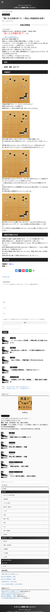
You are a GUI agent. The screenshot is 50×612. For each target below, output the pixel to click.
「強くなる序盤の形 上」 (11, 37)
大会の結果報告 (7, 560)
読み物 (5, 534)
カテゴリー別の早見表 (9, 495)
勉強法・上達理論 (8, 537)
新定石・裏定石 (7, 507)
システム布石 (6, 503)
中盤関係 (5, 549)
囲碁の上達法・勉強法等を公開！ (25, 609)
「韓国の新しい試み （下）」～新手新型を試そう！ (18, 388)
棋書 (8, 276)
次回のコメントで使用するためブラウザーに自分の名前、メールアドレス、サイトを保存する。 (25, 319)
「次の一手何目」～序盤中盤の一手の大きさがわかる (26, 360)
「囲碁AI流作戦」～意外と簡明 (18, 466)
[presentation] (11, 327)
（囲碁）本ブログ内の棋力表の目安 (10, 593)
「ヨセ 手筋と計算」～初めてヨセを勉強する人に (17, 386)
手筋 (4, 522)
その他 (5, 557)
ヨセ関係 (5, 553)
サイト (4, 313)
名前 (4, 302)
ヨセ (4, 526)
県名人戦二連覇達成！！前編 (18, 456)
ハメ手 (5, 510)
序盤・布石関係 (7, 545)
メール (4, 307)
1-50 (4, 566)
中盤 (4, 514)
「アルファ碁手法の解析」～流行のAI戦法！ (23, 476)
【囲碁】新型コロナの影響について (20, 437)
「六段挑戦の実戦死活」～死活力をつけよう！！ (25, 370)
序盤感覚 (5, 276)
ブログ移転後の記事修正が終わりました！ (11, 598)
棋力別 (5, 541)
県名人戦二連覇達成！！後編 (18, 447)
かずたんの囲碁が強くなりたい (25, 7)
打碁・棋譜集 (6, 530)
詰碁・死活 (6, 518)
